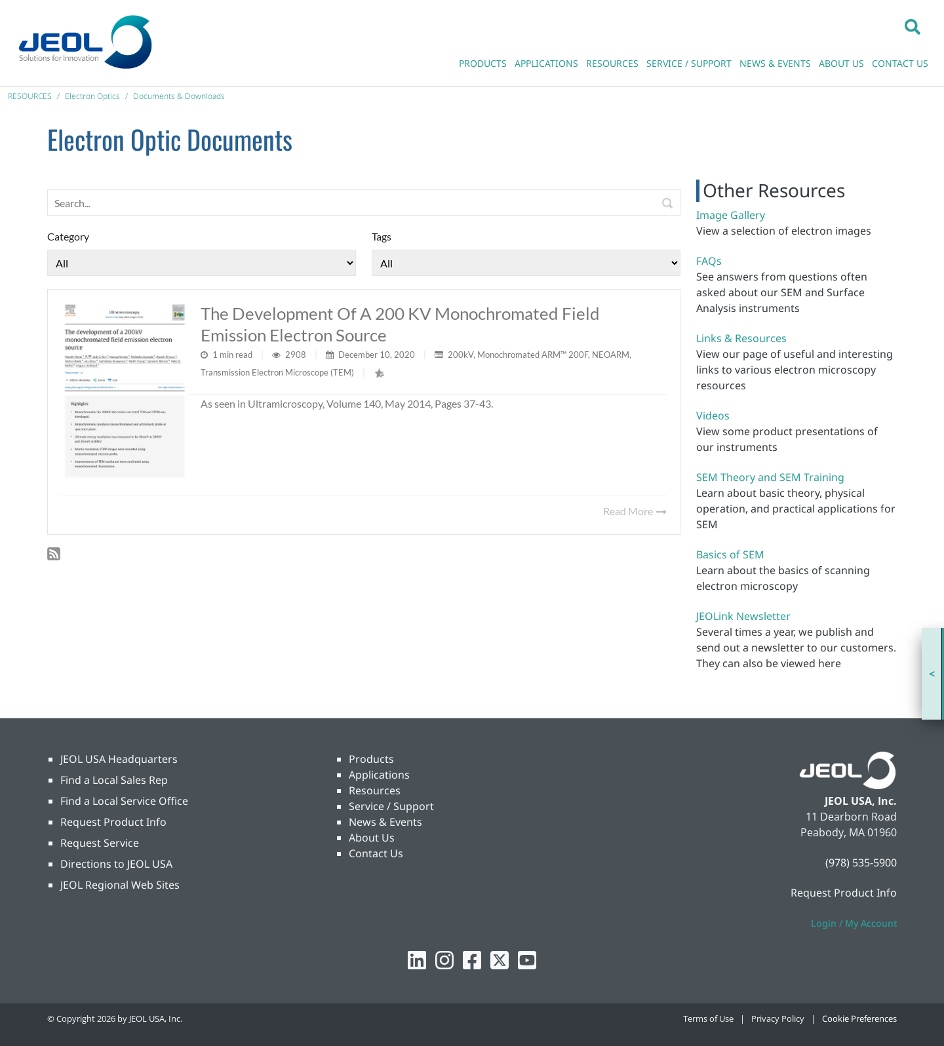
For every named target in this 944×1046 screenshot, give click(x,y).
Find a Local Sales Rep (114, 780)
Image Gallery (730, 215)
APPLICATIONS (546, 63)
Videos (713, 415)
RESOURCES (612, 63)
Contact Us (376, 853)
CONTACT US (900, 63)
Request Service (99, 843)
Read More (635, 511)
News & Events (385, 822)
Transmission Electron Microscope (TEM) (277, 372)
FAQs (709, 261)
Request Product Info (113, 822)
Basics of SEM (730, 554)
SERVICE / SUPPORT (689, 63)
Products (371, 759)
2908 (296, 354)
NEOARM (610, 354)
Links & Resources (741, 338)
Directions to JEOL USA (116, 864)
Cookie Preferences (859, 1018)
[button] (912, 26)
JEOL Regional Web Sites (120, 885)
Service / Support (391, 806)
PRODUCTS (483, 63)
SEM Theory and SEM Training (770, 477)
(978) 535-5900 (861, 862)
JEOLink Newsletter (743, 616)
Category (68, 236)
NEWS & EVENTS (775, 63)
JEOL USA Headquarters (119, 759)
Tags (381, 236)
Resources (375, 790)
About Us (372, 837)
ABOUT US (841, 63)
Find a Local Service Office (124, 801)
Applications (379, 774)
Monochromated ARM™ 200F (532, 354)
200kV (460, 354)
